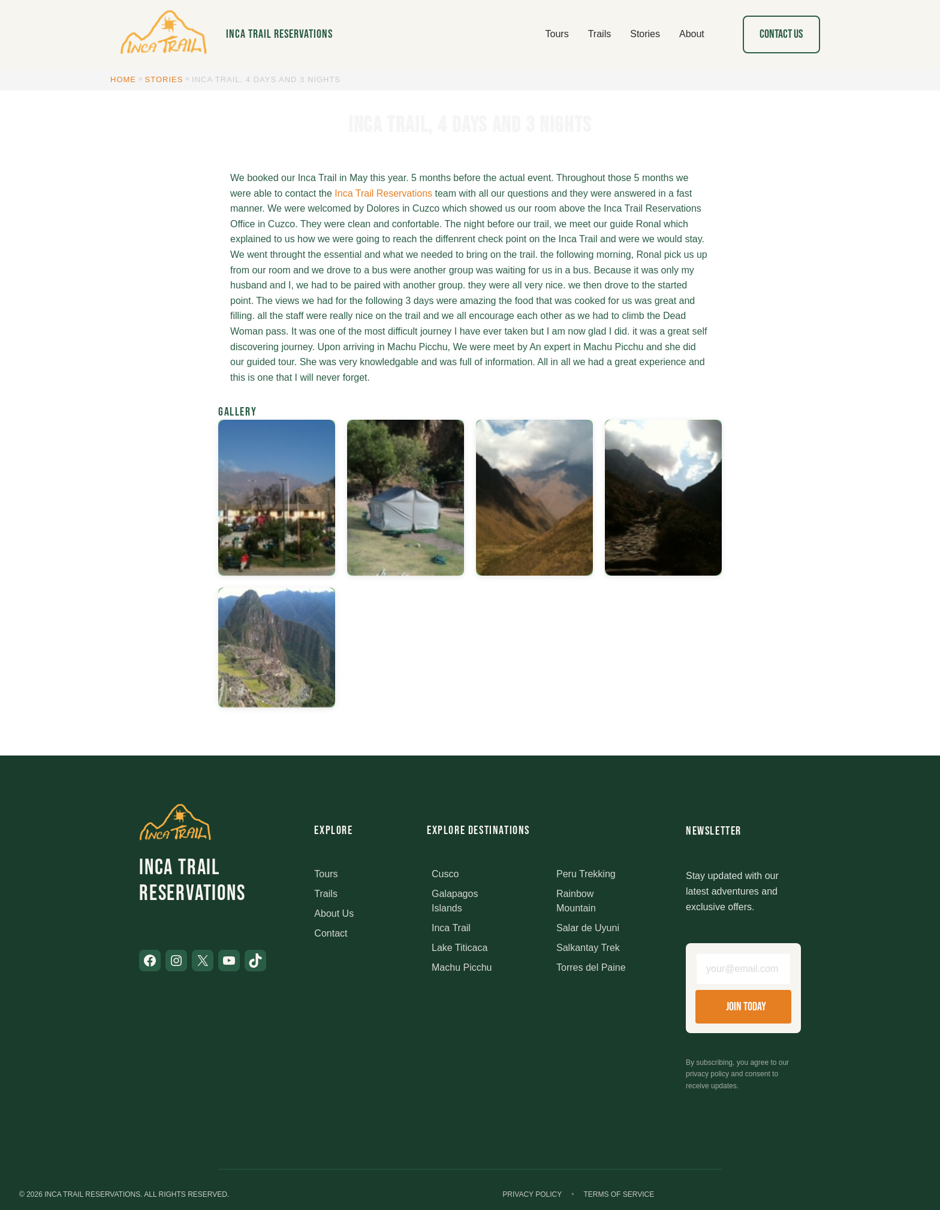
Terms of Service (618, 1194)
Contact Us (781, 34)
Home (123, 79)
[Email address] (743, 969)
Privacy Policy (532, 1194)
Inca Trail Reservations (279, 34)
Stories (164, 79)
